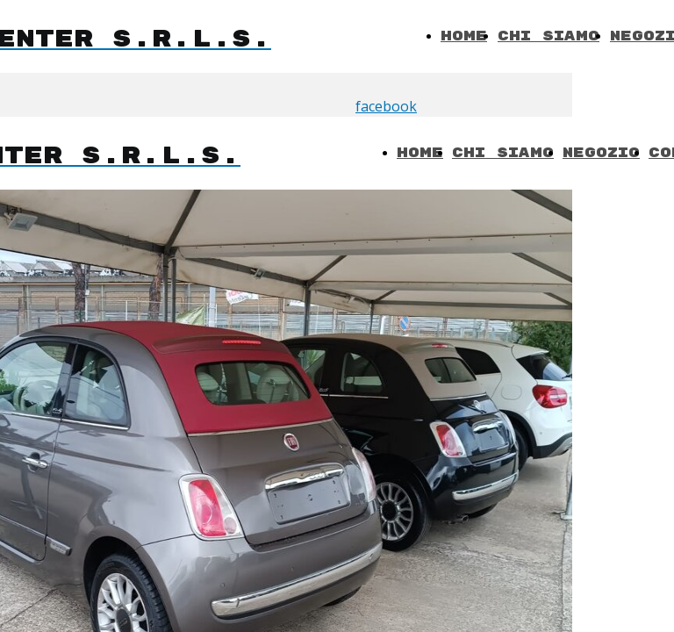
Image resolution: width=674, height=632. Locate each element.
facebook (386, 106)
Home (464, 36)
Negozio (601, 153)
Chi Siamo (548, 36)
